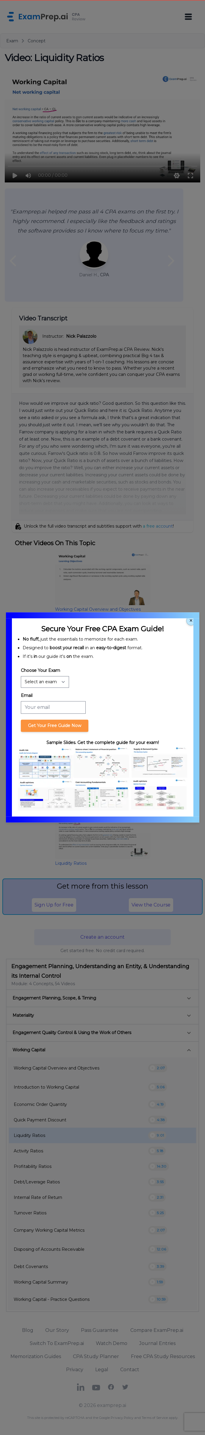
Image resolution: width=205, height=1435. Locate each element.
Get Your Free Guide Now (54, 725)
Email (26, 695)
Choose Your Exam (40, 670)
